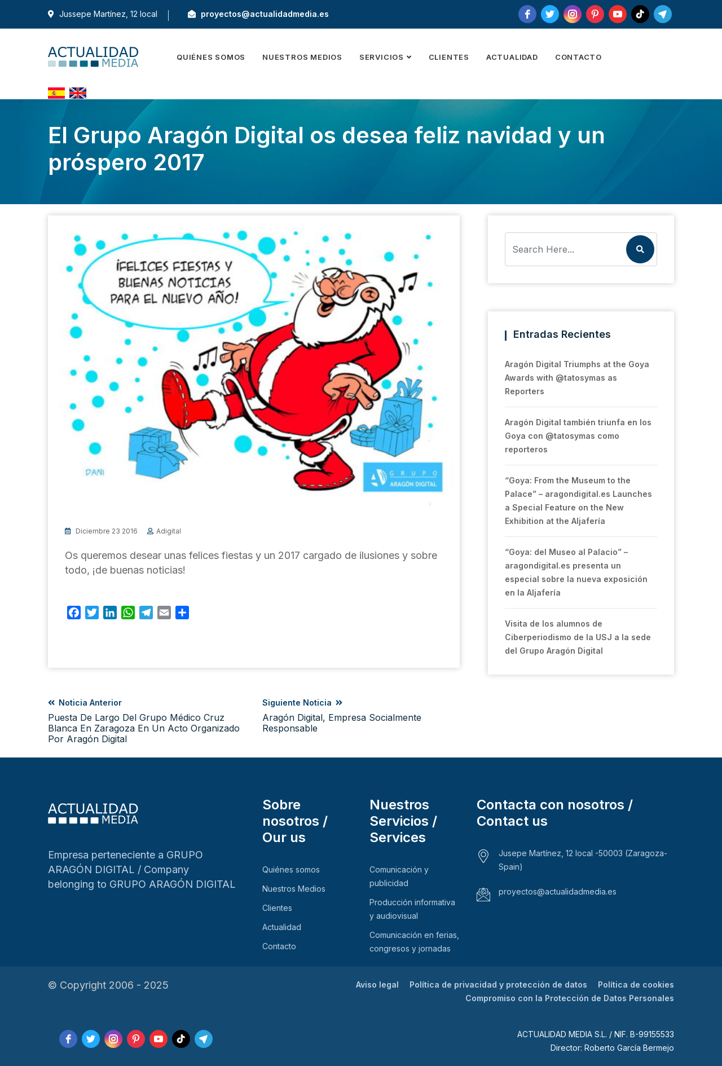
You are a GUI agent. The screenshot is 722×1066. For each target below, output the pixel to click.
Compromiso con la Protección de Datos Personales (569, 998)
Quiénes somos (211, 56)
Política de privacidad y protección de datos (498, 984)
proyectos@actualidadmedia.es (258, 14)
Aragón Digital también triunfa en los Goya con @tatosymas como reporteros (578, 435)
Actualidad (512, 56)
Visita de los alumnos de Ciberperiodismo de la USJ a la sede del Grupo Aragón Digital (578, 637)
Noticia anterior (146, 721)
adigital (168, 531)
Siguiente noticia (361, 716)
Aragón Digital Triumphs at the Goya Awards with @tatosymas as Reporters (577, 377)
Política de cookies (636, 984)
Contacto (578, 56)
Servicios (381, 56)
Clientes (449, 56)
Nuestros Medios (302, 56)
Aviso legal (377, 984)
